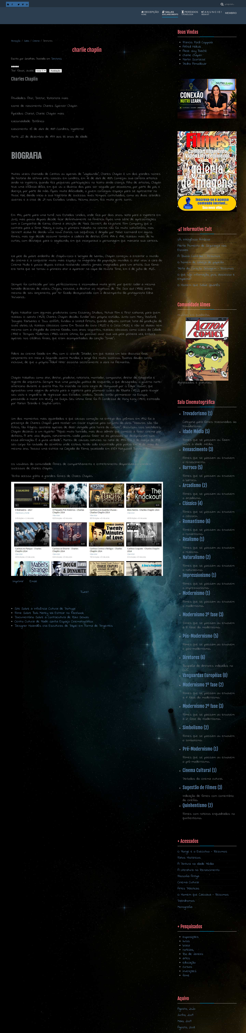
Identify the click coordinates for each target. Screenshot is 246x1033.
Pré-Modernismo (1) (200, 749)
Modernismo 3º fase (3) (203, 614)
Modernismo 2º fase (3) (203, 706)
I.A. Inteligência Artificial (193, 239)
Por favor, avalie (22, 70)
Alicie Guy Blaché (195, 51)
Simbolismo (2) (196, 727)
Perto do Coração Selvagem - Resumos (205, 268)
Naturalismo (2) (197, 557)
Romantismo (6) (196, 521)
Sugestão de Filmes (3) (202, 787)
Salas (170, 13)
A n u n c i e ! (211, 13)
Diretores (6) (194, 657)
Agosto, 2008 (186, 1027)
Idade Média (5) (196, 431)
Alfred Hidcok (192, 46)
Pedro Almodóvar (195, 63)
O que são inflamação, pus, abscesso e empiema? (206, 277)
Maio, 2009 (184, 1021)
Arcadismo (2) (195, 485)
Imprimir (18, 581)
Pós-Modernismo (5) (200, 636)
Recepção (150, 13)
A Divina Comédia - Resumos (198, 256)
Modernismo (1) (196, 593)
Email (32, 581)
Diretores (56, 59)
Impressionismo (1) (199, 575)
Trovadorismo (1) (198, 413)
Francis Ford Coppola (198, 42)
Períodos (190, 13)
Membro (231, 12)
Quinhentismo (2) (198, 805)
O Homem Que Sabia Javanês (198, 285)
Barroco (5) (193, 467)
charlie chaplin (192, 55)
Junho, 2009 (185, 1015)
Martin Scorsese (194, 59)
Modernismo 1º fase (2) (203, 684)
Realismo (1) (193, 539)
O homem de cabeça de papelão (200, 262)
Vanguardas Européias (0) (205, 675)
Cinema (36, 41)
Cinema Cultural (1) (200, 770)
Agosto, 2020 (186, 1008)
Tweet (84, 592)
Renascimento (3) (198, 449)
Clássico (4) (193, 503)
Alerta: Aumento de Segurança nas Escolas (202, 248)
